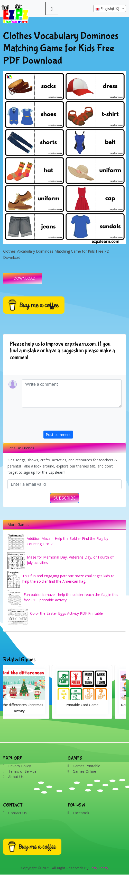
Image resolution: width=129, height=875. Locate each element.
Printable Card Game (96, 704)
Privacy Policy (19, 765)
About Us (16, 776)
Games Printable (86, 765)
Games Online (84, 771)
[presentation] (82, 421)
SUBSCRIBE (64, 498)
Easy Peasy (98, 868)
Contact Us (17, 812)
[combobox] (109, 8)
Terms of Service (22, 771)
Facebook (81, 812)
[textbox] (110, 8)
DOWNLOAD (24, 278)
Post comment (58, 434)
